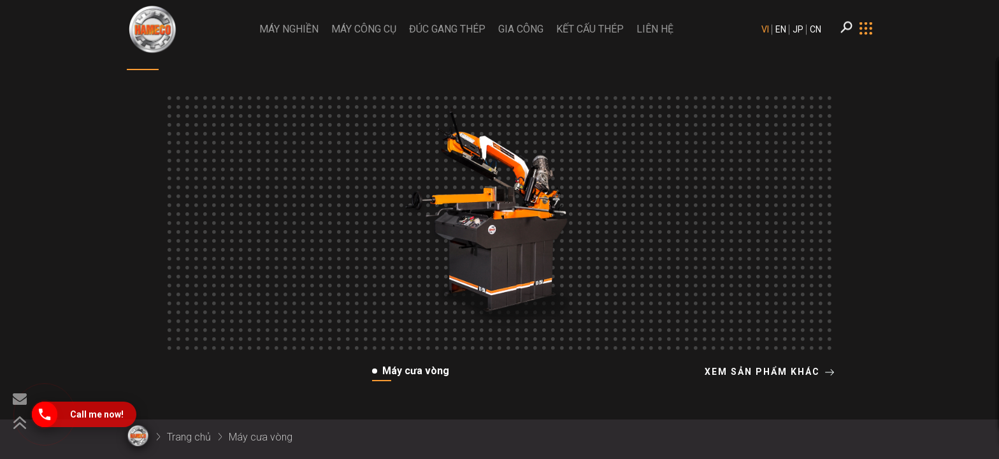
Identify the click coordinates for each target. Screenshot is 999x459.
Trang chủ (189, 437)
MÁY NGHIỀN (289, 29)
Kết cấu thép (590, 29)
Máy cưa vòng (260, 437)
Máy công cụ (363, 29)
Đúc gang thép (447, 29)
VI (765, 29)
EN (780, 29)
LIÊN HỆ (654, 29)
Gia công (520, 29)
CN (815, 29)
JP (798, 29)
